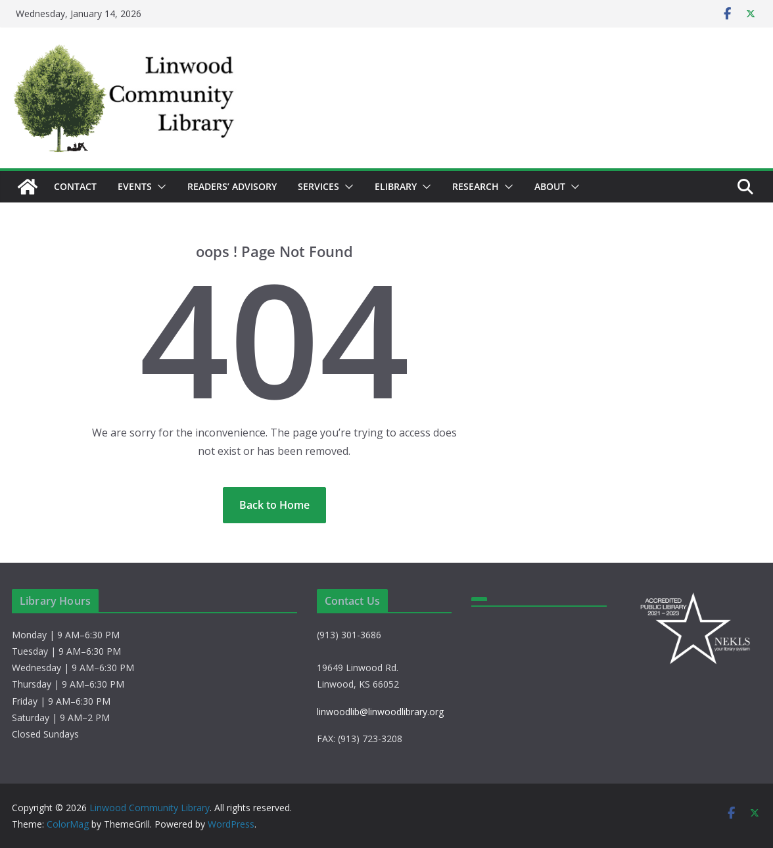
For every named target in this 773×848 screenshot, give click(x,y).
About (549, 186)
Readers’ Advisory (232, 186)
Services (318, 186)
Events (135, 186)
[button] (159, 186)
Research (475, 186)
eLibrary (396, 186)
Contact (75, 186)
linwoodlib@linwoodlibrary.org (380, 711)
